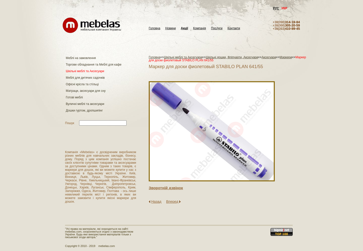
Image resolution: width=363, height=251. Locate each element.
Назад (156, 202)
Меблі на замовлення (81, 58)
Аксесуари (268, 57)
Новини (170, 28)
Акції (184, 28)
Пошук (69, 123)
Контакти (233, 28)
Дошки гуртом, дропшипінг (84, 110)
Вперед (172, 202)
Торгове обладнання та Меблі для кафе (94, 64)
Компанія (199, 28)
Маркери (286, 57)
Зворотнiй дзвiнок (166, 188)
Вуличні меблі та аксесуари (85, 104)
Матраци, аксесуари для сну (86, 91)
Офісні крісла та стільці (82, 84)
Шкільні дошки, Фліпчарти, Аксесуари (232, 57)
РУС (276, 8)
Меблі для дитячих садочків (85, 77)
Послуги (216, 28)
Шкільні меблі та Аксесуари (85, 71)
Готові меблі (74, 97)
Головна (154, 28)
